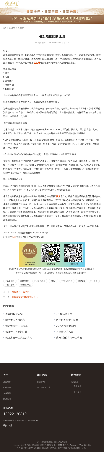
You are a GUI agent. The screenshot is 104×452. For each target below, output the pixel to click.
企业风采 (7, 393)
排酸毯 (82, 281)
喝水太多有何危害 (15, 320)
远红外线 (87, 445)
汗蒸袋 (95, 281)
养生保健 (77, 386)
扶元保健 (75, 382)
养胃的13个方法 (14, 314)
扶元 (58, 196)
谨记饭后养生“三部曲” (17, 325)
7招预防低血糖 (64, 314)
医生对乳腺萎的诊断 (67, 320)
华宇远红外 (40, 281)
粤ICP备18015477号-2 (61, 445)
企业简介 (7, 382)
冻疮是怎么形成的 (66, 325)
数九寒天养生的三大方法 (18, 337)
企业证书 (7, 387)
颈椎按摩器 (26, 285)
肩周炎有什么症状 (20, 292)
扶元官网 (41, 382)
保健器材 (10, 281)
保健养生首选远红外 (16, 331)
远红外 (37, 62)
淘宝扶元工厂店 (43, 387)
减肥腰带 (25, 281)
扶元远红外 (67, 281)
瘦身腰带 (10, 285)
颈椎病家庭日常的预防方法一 (26, 297)
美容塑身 (42, 43)
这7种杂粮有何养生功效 (69, 337)
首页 (4, 28)
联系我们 (7, 399)
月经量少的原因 (64, 331)
